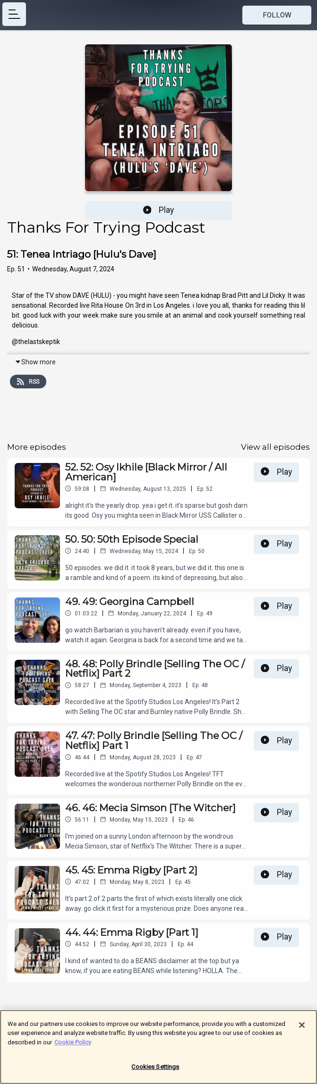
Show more (35, 362)
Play (158, 210)
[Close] (301, 1029)
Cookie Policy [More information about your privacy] (72, 1046)
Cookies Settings (155, 1071)
